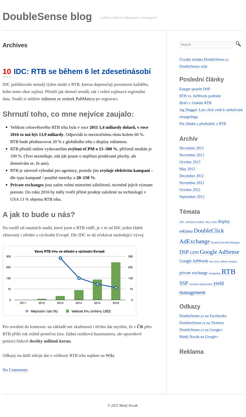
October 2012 (189, 190)
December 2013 (191, 148)
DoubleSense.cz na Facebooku (203, 316)
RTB (228, 271)
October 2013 (189, 162)
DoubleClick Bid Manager (225, 242)
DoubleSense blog (47, 16)
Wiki (110, 355)
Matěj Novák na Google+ (199, 337)
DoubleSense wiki (193, 66)
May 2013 (187, 169)
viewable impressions (200, 284)
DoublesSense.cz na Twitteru (201, 323)
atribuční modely (195, 221)
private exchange (193, 273)
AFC (182, 221)
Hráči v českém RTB (195, 103)
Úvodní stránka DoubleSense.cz (204, 59)
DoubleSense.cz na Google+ (201, 330)
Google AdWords (193, 261)
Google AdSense (219, 251)
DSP (184, 252)
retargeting (214, 273)
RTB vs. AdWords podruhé (200, 96)
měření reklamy (228, 261)
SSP (183, 283)
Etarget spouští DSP (194, 89)
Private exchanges (27, 184)
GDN (194, 252)
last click (214, 261)
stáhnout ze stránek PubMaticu (68, 98)
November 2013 (191, 155)
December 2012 (191, 176)
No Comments (15, 369)
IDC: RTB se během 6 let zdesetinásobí (82, 71)
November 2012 (191, 183)
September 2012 (191, 196)
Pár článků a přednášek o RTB (202, 124)
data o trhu (211, 221)
